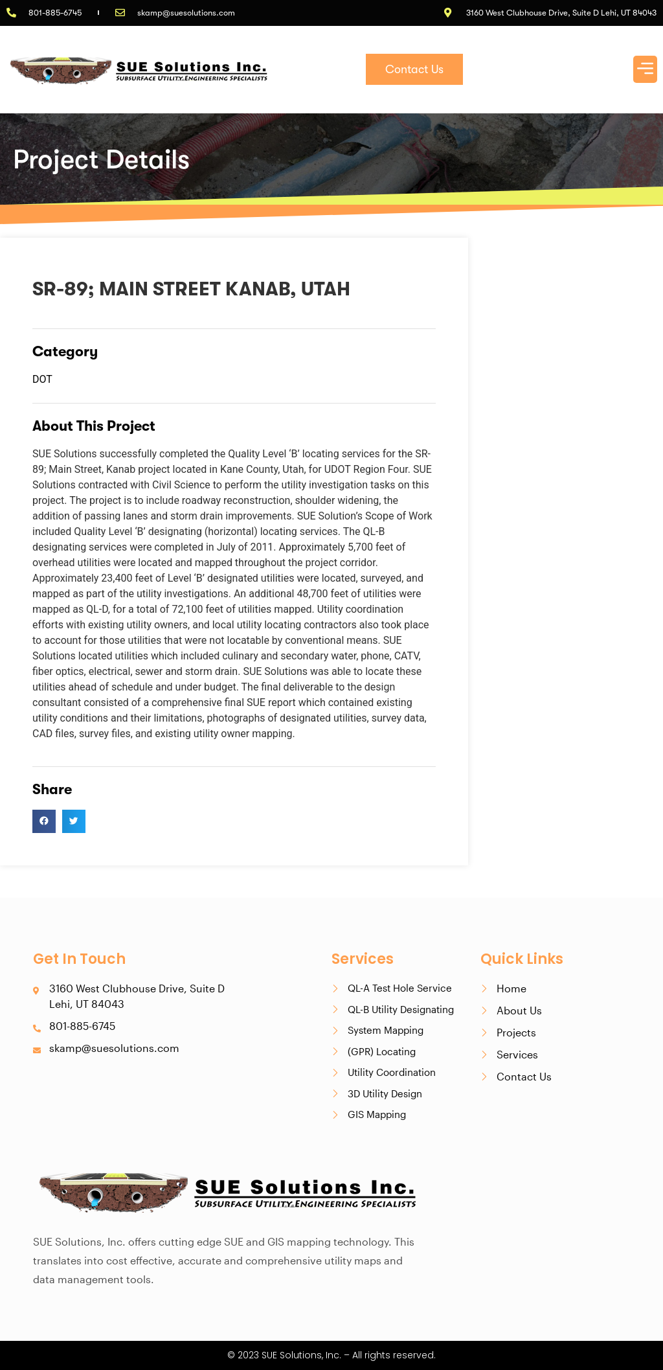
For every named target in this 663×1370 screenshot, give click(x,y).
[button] (645, 69)
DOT (42, 379)
